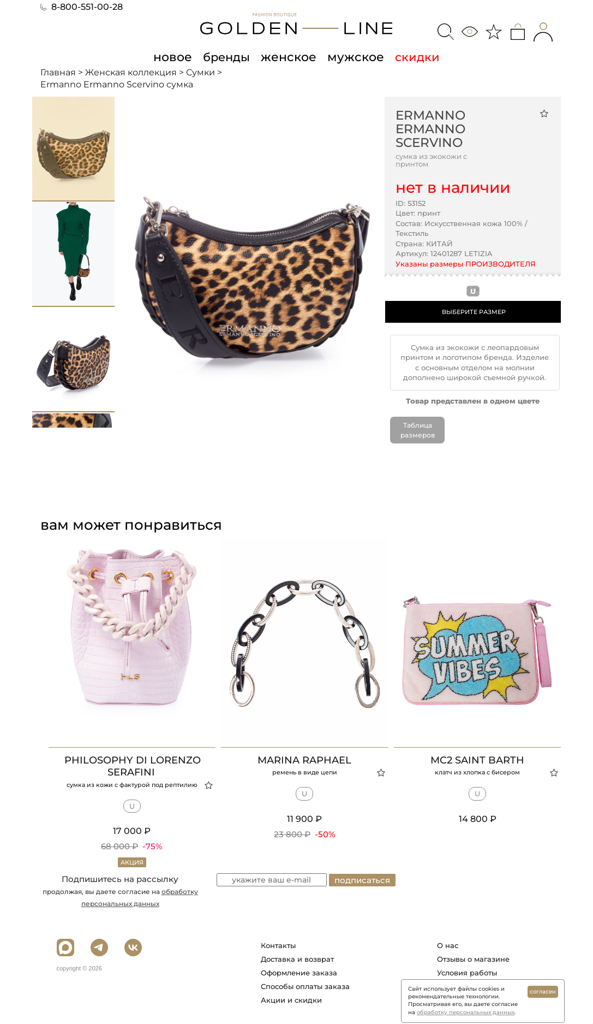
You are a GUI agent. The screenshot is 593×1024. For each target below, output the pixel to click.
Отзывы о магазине (473, 959)
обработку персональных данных (465, 1012)
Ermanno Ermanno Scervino (430, 129)
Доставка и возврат (297, 959)
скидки (413, 57)
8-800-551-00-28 (81, 7)
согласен (543, 991)
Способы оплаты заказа (305, 986)
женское (289, 57)
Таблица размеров (417, 430)
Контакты (278, 945)
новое (176, 57)
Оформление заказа (299, 972)
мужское (353, 57)
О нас (447, 945)
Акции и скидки (291, 1000)
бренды (228, 57)
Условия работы (467, 972)
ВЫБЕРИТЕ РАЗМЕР (474, 311)
